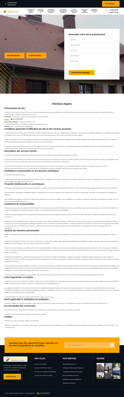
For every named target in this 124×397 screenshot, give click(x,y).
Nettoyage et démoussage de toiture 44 (51, 11)
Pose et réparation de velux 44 (74, 11)
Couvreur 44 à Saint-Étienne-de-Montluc (45, 372)
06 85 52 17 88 (114, 12)
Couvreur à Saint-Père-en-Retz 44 (43, 368)
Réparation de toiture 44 (94, 11)
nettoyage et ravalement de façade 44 (63, 11)
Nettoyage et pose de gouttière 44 (84, 11)
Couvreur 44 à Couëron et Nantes (30, 11)
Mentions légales (29, 393)
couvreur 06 (7, 367)
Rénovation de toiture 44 (41, 11)
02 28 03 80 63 (114, 10)
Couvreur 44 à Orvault (40, 364)
